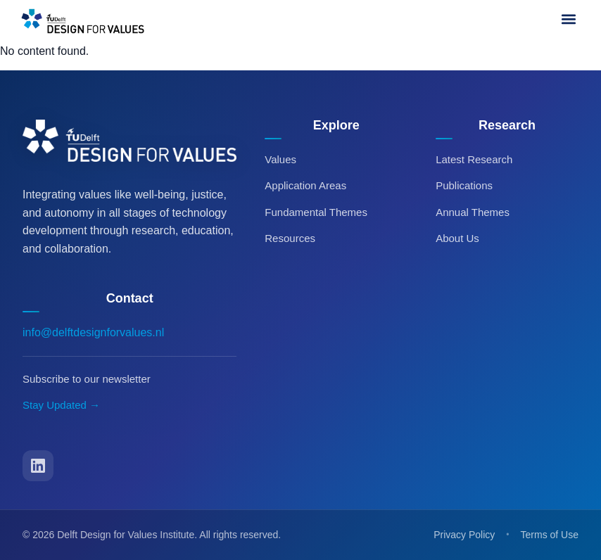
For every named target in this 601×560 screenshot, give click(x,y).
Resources (290, 238)
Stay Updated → (61, 405)
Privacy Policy (464, 534)
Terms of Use (549, 534)
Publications (464, 185)
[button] (568, 18)
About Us (457, 238)
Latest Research (474, 159)
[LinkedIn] (38, 465)
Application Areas (305, 185)
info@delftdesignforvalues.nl (93, 332)
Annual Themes (473, 212)
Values (280, 159)
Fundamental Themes (316, 212)
